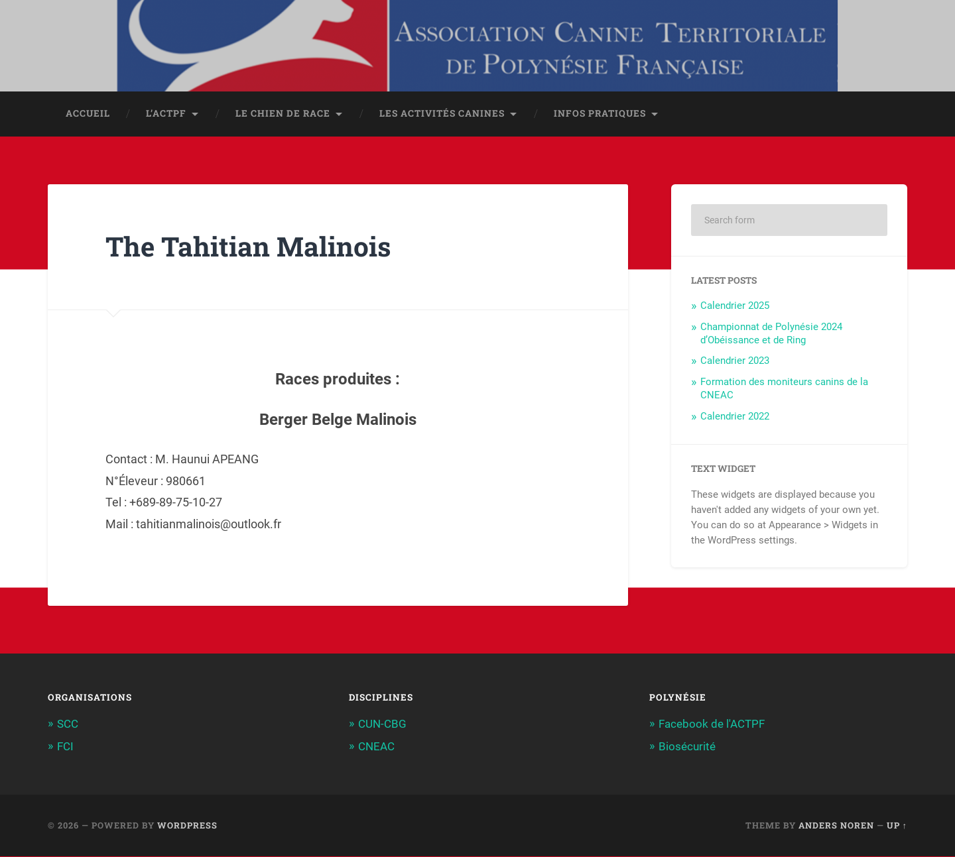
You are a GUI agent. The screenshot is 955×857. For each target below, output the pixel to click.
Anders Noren (836, 826)
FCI (65, 747)
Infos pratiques (600, 115)
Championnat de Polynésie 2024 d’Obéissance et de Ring (771, 334)
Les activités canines (442, 115)
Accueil (88, 115)
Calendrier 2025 (734, 307)
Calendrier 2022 (734, 418)
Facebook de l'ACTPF (712, 725)
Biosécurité (687, 747)
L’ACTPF (166, 115)
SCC (67, 725)
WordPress (187, 826)
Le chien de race (282, 115)
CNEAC (376, 747)
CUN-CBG (382, 725)
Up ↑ (897, 826)
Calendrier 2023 (734, 362)
